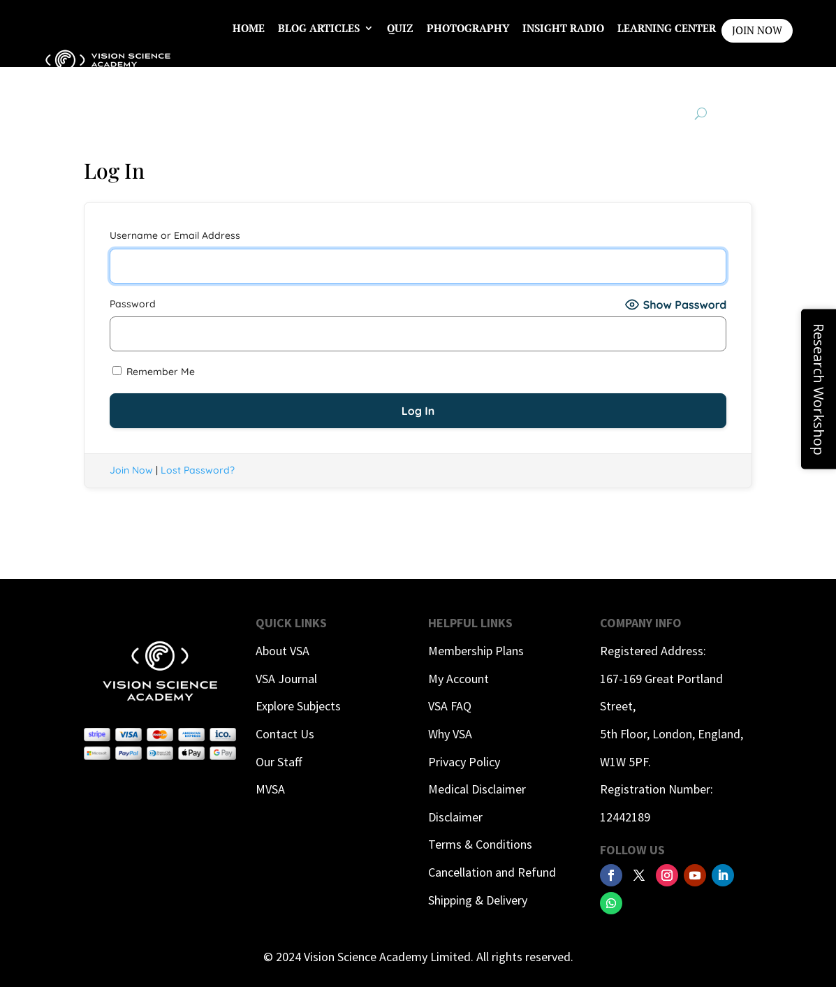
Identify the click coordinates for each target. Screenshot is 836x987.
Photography (468, 28)
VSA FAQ (449, 706)
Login (699, 81)
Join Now (131, 470)
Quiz (400, 28)
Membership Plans (476, 651)
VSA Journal (286, 679)
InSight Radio (563, 28)
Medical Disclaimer (477, 789)
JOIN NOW (757, 30)
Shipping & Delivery (477, 900)
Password (133, 304)
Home (249, 28)
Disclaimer (455, 817)
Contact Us (285, 734)
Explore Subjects (298, 706)
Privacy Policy (464, 762)
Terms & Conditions (480, 844)
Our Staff (279, 762)
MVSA (270, 789)
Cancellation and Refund (492, 872)
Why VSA (450, 734)
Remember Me (153, 371)
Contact (644, 81)
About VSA (282, 651)
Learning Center (666, 28)
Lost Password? (198, 470)
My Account (458, 679)
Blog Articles (319, 28)
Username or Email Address (175, 235)
